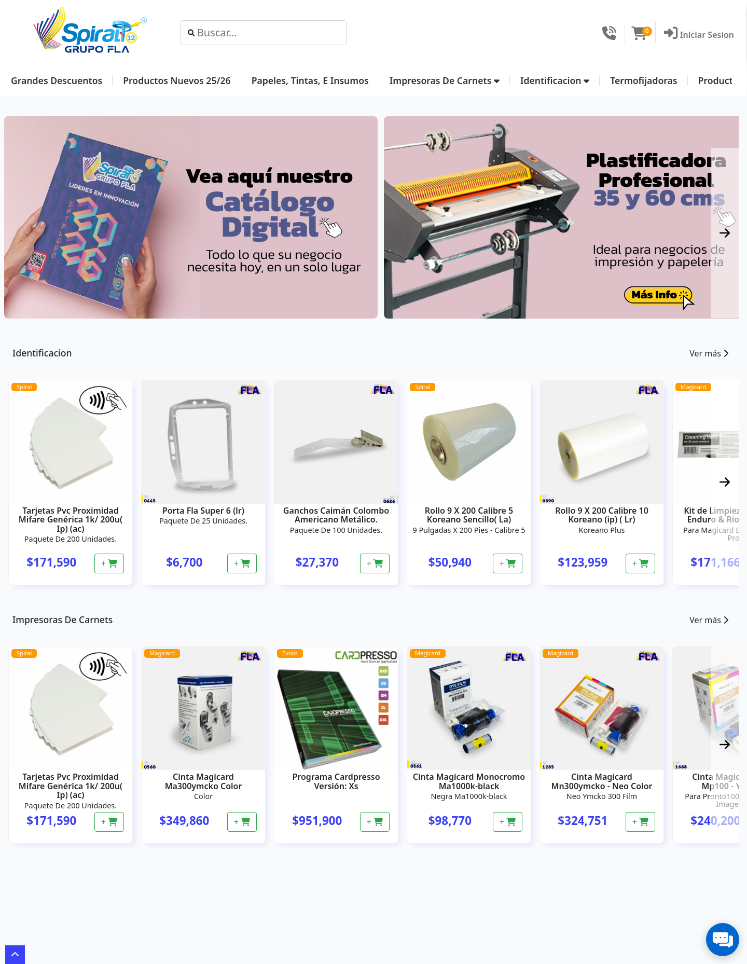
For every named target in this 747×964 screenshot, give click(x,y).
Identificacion (554, 80)
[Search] (264, 32)
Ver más (708, 353)
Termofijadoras (643, 80)
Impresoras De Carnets (445, 80)
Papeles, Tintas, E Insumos (310, 80)
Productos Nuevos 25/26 (176, 80)
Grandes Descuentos (56, 80)
